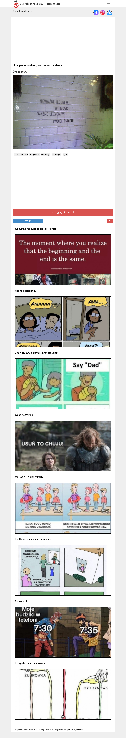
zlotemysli (56, 154)
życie (65, 154)
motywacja (34, 154)
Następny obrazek (63, 212)
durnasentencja (21, 154)
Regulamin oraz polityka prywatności (69, 730)
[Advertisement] (63, 39)
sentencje (45, 154)
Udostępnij (28, 221)
